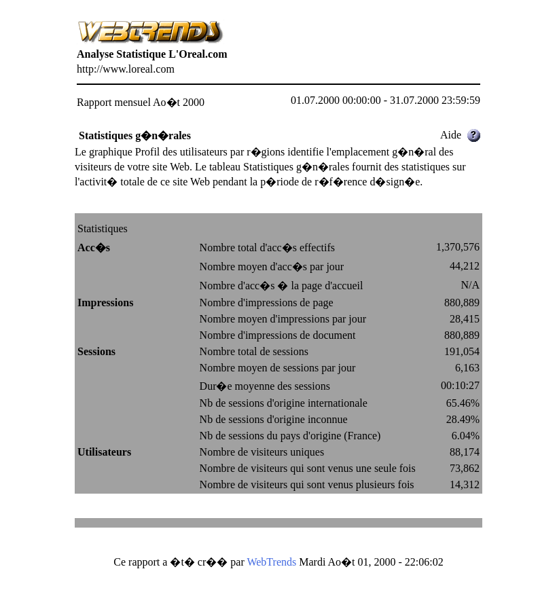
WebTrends (271, 562)
